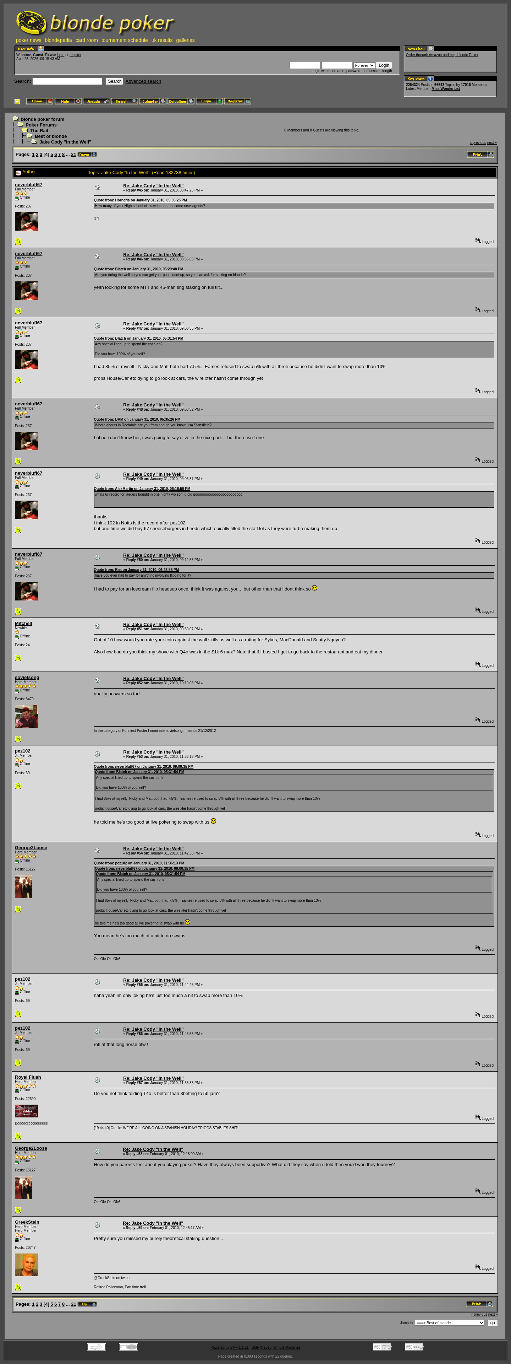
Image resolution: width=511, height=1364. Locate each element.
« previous (478, 143)
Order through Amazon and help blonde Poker (442, 55)
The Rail (39, 130)
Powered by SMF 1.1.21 (229, 1347)
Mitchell (23, 623)
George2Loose (31, 847)
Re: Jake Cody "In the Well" (153, 185)
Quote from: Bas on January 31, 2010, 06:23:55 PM (136, 570)
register (75, 55)
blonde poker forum (42, 119)
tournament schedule (124, 40)
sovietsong (27, 677)
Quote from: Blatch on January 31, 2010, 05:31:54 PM (138, 338)
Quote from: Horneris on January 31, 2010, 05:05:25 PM (140, 200)
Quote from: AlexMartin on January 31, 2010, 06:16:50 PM (142, 489)
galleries (185, 40)
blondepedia (58, 40)
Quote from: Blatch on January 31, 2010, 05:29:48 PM (138, 269)
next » (492, 143)
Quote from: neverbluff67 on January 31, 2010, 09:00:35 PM (143, 767)
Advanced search (143, 81)
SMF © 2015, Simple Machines (276, 1347)
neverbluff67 (28, 184)
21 (73, 154)
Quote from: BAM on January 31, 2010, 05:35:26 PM (137, 419)
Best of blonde (51, 136)
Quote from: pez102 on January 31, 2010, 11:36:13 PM (139, 863)
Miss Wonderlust (446, 89)
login (60, 55)
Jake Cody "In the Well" (65, 142)
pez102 (22, 751)
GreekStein (27, 1222)
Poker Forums (41, 125)
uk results (162, 40)
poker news (29, 40)
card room (87, 40)
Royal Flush (28, 1077)
